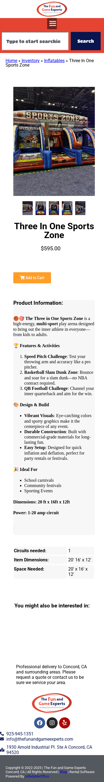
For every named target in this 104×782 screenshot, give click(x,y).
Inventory (31, 60)
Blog (63, 772)
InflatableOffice (37, 776)
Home (11, 60)
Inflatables (54, 60)
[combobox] (35, 41)
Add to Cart (32, 277)
